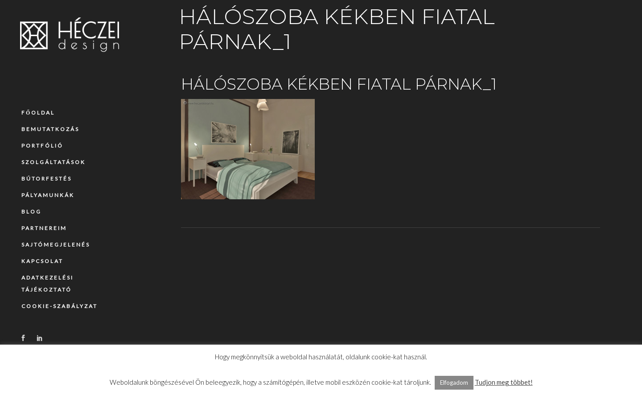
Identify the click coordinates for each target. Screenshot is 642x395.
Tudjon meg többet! (504, 382)
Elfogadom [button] (454, 382)
